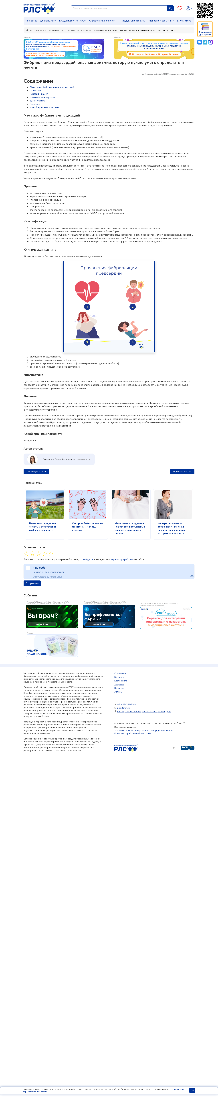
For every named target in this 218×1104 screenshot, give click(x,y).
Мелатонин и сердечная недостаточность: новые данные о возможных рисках (130, 528)
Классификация (39, 94)
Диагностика (37, 100)
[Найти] (170, 8)
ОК (192, 1090)
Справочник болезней (102, 20)
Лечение (35, 104)
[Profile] (189, 8)
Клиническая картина (42, 97)
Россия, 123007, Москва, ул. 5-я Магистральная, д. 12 (144, 711)
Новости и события (160, 20)
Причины (35, 90)
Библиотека (184, 20)
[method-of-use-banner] (64, 48)
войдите (88, 559)
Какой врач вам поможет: (45, 107)
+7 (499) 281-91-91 (127, 704)
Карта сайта (120, 680)
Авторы (118, 691)
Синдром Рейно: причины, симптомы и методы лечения (87, 527)
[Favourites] (180, 8)
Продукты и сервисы (133, 20)
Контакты (119, 677)
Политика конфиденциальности (157, 730)
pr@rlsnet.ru (123, 707)
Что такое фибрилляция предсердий (52, 87)
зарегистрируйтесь (122, 559)
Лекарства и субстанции (39, 20)
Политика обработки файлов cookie (132, 733)
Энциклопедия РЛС (36, 30)
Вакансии (119, 688)
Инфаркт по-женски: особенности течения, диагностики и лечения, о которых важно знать (172, 528)
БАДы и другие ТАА (71, 20)
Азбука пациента (57, 30)
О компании (120, 673)
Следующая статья (182, 471)
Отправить (32, 583)
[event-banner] (166, 618)
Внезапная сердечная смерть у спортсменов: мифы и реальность (43, 527)
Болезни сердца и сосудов (79, 30)
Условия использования (126, 730)
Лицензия (119, 684)
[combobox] (119, 8)
